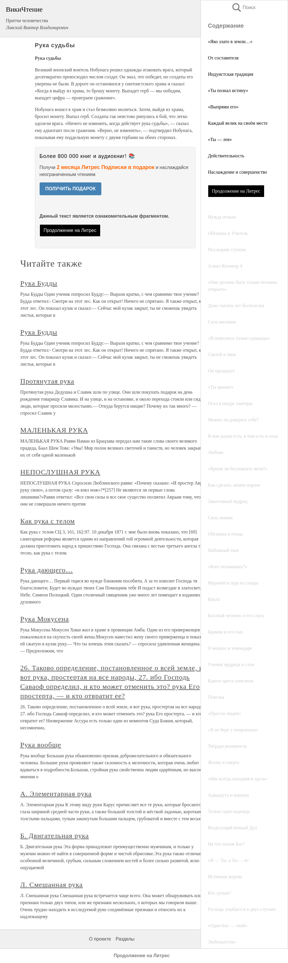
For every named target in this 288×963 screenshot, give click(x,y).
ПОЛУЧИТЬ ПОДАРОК (70, 188)
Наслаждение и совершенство (237, 172)
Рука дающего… (46, 570)
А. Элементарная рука (56, 793)
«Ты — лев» (220, 139)
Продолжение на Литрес (236, 191)
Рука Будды (38, 283)
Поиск (243, 7)
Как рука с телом (47, 521)
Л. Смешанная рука (51, 884)
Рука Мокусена (44, 619)
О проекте (100, 938)
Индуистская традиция (230, 74)
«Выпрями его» (223, 106)
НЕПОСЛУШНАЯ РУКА (60, 472)
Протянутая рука (47, 381)
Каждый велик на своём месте (238, 123)
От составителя (223, 57)
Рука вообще (40, 745)
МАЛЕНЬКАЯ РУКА (54, 430)
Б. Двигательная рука (54, 835)
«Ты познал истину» (228, 90)
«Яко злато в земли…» (230, 41)
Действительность (226, 155)
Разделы (125, 938)
